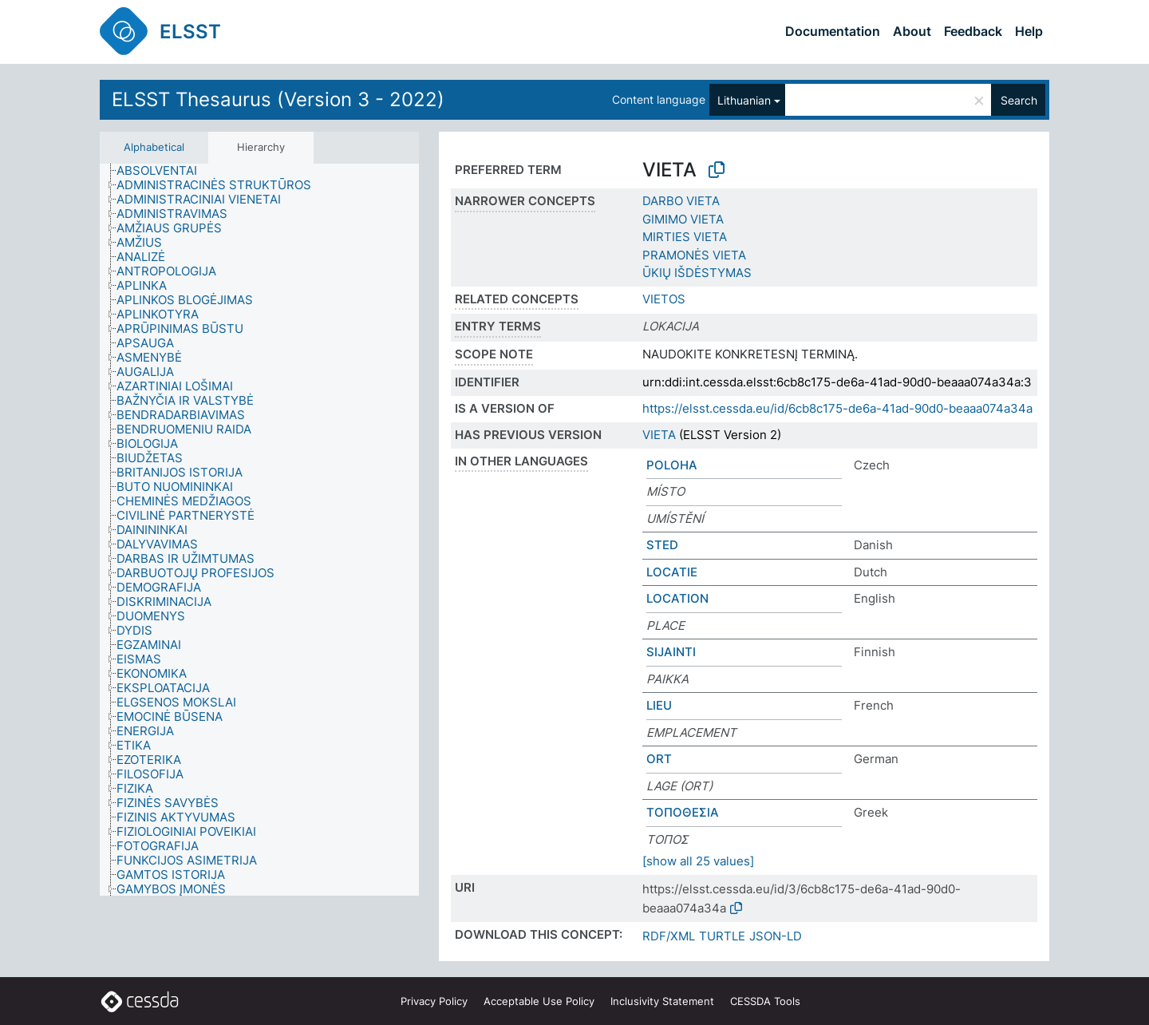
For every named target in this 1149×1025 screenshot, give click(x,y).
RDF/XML (668, 936)
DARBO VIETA (681, 200)
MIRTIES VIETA (684, 236)
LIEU (659, 705)
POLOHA (671, 465)
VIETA (659, 434)
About (912, 31)
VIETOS (663, 299)
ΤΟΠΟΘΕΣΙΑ (682, 812)
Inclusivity (662, 1001)
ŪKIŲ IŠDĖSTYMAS (697, 272)
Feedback (973, 31)
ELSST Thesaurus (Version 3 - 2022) (278, 99)
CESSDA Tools (765, 1001)
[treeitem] (163, 171)
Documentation (832, 31)
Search (1019, 100)
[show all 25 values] (698, 861)
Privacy (434, 1001)
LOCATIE (671, 572)
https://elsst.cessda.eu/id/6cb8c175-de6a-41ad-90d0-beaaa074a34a (837, 408)
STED (662, 544)
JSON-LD (775, 936)
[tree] (259, 530)
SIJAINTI (671, 651)
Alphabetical (154, 146)
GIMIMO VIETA (683, 219)
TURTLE (722, 936)
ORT (659, 758)
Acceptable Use (539, 1001)
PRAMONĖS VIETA (694, 255)
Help (1029, 31)
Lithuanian (744, 100)
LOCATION (677, 598)
